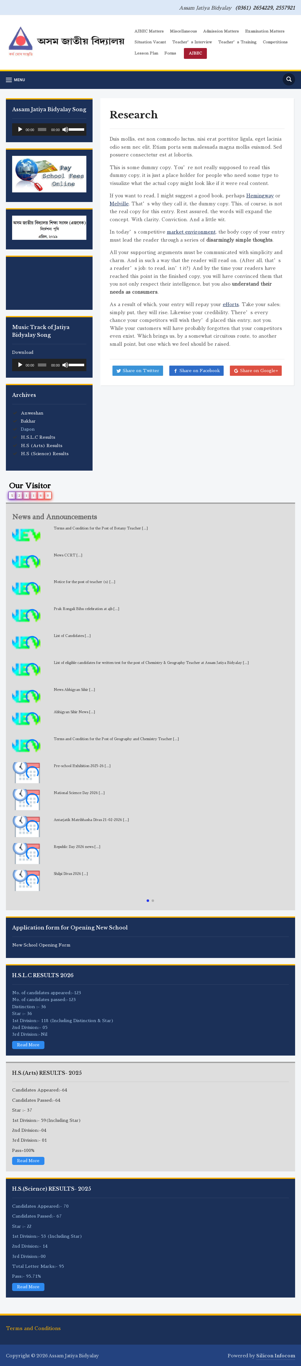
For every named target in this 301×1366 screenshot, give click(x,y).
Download (23, 352)
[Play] (20, 129)
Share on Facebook (200, 370)
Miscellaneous (183, 31)
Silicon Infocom (275, 1356)
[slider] (42, 129)
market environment (191, 232)
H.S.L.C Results (38, 437)
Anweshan (32, 413)
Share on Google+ (259, 370)
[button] (148, 900)
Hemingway (260, 195)
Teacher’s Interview (192, 42)
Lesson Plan (146, 53)
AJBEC (195, 53)
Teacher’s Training (237, 42)
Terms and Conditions (33, 1328)
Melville (119, 203)
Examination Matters (265, 31)
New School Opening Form (41, 945)
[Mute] (65, 129)
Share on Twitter (141, 370)
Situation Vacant (150, 42)
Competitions (275, 42)
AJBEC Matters (149, 31)
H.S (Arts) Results (41, 445)
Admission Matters (221, 31)
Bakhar (28, 421)
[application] (49, 129)
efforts (231, 304)
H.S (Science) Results (45, 453)
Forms (170, 53)
